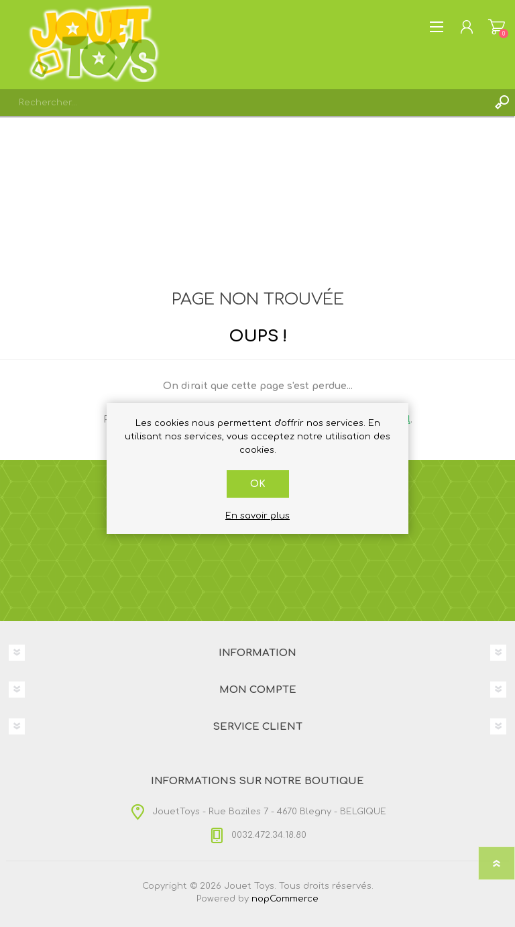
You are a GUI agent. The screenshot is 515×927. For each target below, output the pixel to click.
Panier (496, 27)
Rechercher (501, 102)
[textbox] (244, 102)
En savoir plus (257, 516)
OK (258, 484)
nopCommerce (285, 899)
